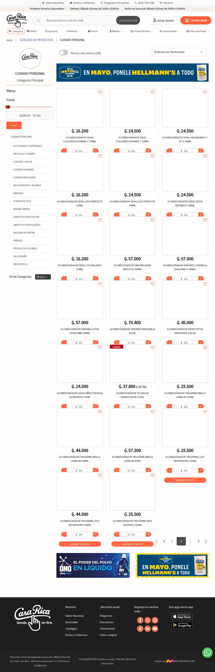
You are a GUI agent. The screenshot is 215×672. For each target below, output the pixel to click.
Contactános (107, 628)
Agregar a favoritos (80, 88)
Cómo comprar (108, 635)
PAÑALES (18, 240)
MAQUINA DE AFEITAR (24, 232)
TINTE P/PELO (20, 264)
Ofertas (31, 31)
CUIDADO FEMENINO (23, 169)
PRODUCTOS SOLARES (25, 248)
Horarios (166, 3)
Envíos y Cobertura (82, 3)
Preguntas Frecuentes (114, 3)
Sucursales (71, 622)
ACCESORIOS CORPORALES (27, 146)
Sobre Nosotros (53, 3)
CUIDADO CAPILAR (22, 161)
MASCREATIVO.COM (181, 661)
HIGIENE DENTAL (21, 209)
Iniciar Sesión (163, 20)
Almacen (71, 31)
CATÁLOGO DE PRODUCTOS (36, 40)
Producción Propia (196, 31)
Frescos (93, 31)
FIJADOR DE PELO (22, 201)
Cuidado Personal (140, 31)
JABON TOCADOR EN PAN (26, 216)
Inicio (9, 40)
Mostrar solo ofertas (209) (86, 53)
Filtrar (14, 125)
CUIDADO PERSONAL (72, 40)
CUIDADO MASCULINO (24, 177)
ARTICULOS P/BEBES (24, 153)
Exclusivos (51, 31)
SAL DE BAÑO (20, 256)
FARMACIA (18, 193)
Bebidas (114, 31)
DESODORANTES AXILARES (27, 185)
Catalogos (71, 628)
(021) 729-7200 (144, 3)
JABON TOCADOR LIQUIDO (26, 224)
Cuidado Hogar (168, 31)
